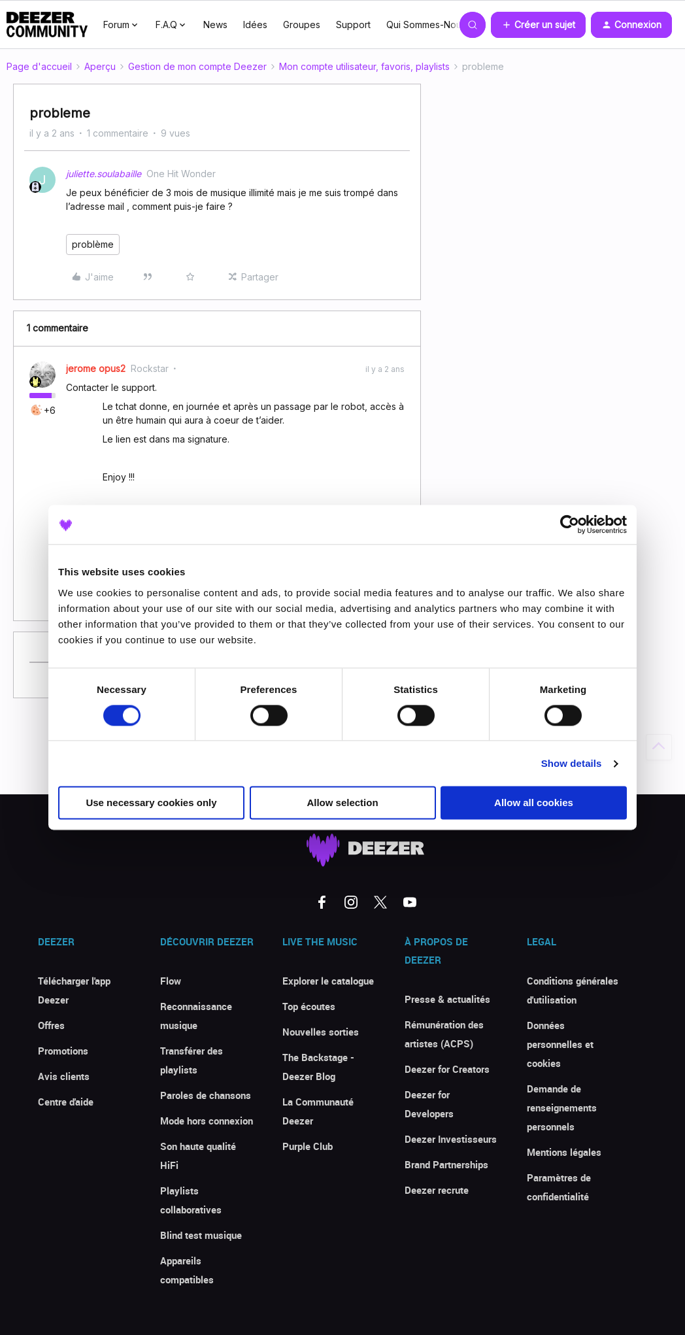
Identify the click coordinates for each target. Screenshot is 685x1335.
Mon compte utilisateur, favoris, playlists (364, 66)
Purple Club (307, 1146)
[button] (538, 25)
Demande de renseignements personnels (562, 1107)
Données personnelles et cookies (560, 1044)
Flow (170, 980)
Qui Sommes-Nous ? (429, 24)
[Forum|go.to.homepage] (47, 25)
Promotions (63, 1050)
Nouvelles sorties (320, 1031)
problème (93, 244)
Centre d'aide (65, 1101)
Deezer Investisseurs (451, 1138)
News (215, 24)
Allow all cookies (533, 803)
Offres (51, 1025)
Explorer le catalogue (328, 980)
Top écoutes (308, 1006)
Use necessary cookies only (151, 803)
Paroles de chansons (205, 1095)
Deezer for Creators (447, 1068)
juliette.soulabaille (103, 173)
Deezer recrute (437, 1189)
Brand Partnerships (446, 1164)
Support (353, 24)
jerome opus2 (95, 368)
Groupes (301, 24)
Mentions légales (564, 1151)
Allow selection (342, 803)
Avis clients (64, 1076)
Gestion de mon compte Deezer (197, 66)
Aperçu (100, 66)
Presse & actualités (447, 998)
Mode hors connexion (206, 1120)
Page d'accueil (39, 66)
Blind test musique (201, 1235)
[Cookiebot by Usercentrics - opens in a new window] (569, 524)
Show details (571, 763)
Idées (255, 24)
